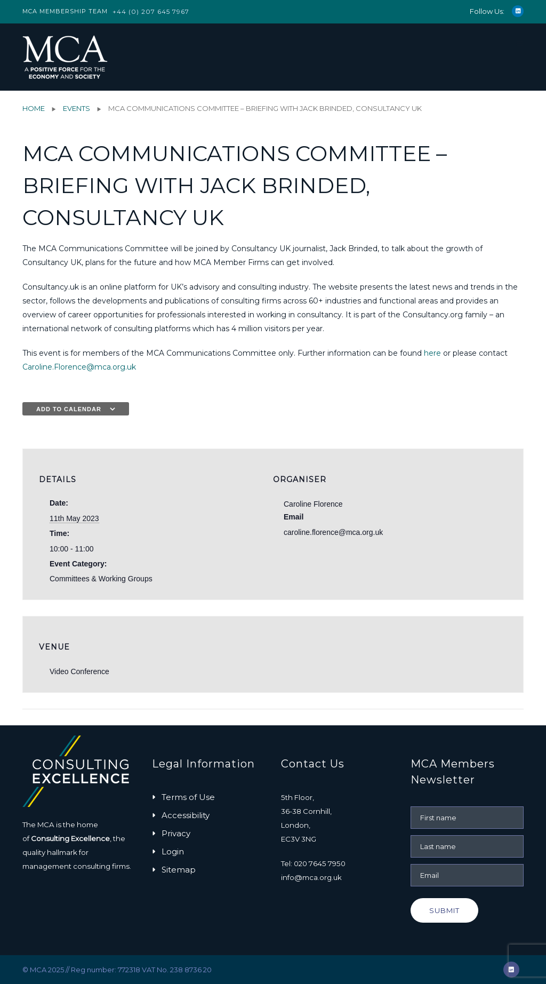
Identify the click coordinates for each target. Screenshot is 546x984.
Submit (444, 910)
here (432, 353)
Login (173, 851)
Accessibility (186, 815)
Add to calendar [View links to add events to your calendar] (68, 409)
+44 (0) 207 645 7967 (151, 11)
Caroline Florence (313, 504)
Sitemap (179, 870)
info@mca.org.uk (311, 877)
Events (76, 108)
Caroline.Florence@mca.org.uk (79, 367)
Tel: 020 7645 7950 (313, 863)
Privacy (176, 833)
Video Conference (79, 671)
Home (33, 108)
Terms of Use (188, 797)
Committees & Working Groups (101, 578)
